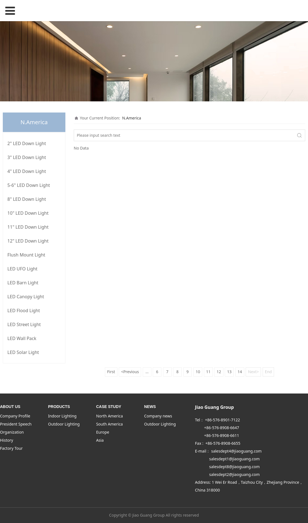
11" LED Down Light (28, 227)
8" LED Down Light (27, 199)
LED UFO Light (23, 269)
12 (218, 371)
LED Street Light (24, 324)
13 (229, 371)
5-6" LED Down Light (29, 185)
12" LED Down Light (28, 241)
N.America (131, 118)
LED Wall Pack (22, 338)
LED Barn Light (23, 283)
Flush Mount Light (26, 255)
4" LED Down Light (27, 171)
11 (208, 371)
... (147, 371)
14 (240, 371)
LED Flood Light (24, 310)
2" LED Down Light (27, 143)
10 (198, 371)
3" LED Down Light (27, 157)
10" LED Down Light (28, 213)
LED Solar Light (23, 352)
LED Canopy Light (26, 297)
